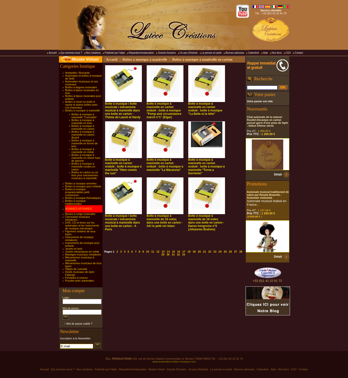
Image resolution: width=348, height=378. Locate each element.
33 (183, 254)
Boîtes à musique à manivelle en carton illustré (83, 134)
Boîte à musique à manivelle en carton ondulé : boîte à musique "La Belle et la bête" (205, 109)
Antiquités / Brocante (77, 72)
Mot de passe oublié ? (79, 323)
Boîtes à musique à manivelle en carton (83, 127)
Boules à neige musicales (80, 213)
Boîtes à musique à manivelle (82, 110)
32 (178, 254)
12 (157, 251)
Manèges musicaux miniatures (83, 254)
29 (162, 254)
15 (173, 251)
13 (163, 251)
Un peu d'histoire (189, 52)
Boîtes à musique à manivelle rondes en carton (83, 166)
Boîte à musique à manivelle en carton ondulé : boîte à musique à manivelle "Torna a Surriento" (206, 166)
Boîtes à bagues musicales (81, 87)
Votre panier (265, 94)
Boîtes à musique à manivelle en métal (83, 150)
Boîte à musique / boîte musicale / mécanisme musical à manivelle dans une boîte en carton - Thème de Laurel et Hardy (123, 110)
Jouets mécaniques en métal (82, 251)
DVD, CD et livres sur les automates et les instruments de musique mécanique (82, 225)
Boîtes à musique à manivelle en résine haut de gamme (86, 157)
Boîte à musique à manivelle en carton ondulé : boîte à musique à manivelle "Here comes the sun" (123, 166)
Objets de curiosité (76, 269)
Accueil (53, 52)
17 (183, 251)
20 (199, 251)
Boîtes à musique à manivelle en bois (83, 121)
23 (214, 251)
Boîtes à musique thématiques (83, 197)
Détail (278, 174)
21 (204, 251)
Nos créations (93, 52)
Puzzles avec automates (79, 280)
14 (168, 251)
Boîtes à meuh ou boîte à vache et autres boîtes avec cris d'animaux (81, 104)
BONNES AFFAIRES (78, 209)
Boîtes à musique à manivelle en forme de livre (85, 143)
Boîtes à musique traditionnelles (75, 202)
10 (147, 251)
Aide (265, 52)
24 (219, 251)
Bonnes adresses (234, 52)
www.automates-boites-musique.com (174, 361)
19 (194, 251)
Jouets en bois (73, 248)
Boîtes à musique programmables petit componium (77, 192)
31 (173, 254)
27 (235, 251)
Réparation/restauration (141, 52)
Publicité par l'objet (115, 52)
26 (230, 251)
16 (178, 251)
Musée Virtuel (85, 59)
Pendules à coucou (76, 277)
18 (189, 251)
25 (225, 251)
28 (240, 251)
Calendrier (253, 52)
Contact (299, 52)
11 (152, 251)
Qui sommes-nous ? (71, 52)
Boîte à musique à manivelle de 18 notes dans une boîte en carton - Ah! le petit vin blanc (165, 221)
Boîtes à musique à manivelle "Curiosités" (84, 116)
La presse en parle (212, 52)
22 (209, 251)
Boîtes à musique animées (81, 183)
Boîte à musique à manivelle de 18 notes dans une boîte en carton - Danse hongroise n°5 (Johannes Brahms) (206, 222)
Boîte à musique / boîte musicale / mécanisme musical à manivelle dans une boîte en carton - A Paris (122, 222)
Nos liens (277, 52)
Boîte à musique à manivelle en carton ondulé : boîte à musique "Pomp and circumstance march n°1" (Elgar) (164, 110)
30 (168, 254)
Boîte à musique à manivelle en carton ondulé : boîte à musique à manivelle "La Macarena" (165, 165)
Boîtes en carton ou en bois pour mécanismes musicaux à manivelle (85, 175)
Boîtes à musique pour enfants (83, 186)
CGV (288, 52)
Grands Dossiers (167, 52)
